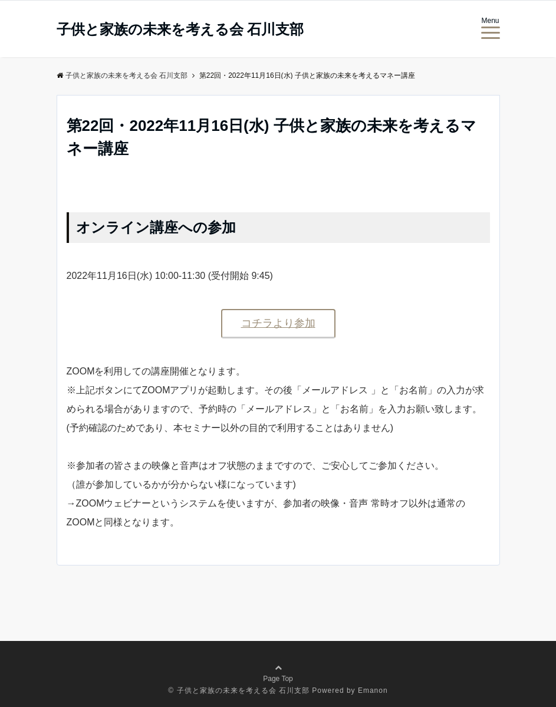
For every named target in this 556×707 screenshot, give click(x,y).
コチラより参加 (278, 323)
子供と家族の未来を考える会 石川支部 (180, 29)
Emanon (373, 690)
